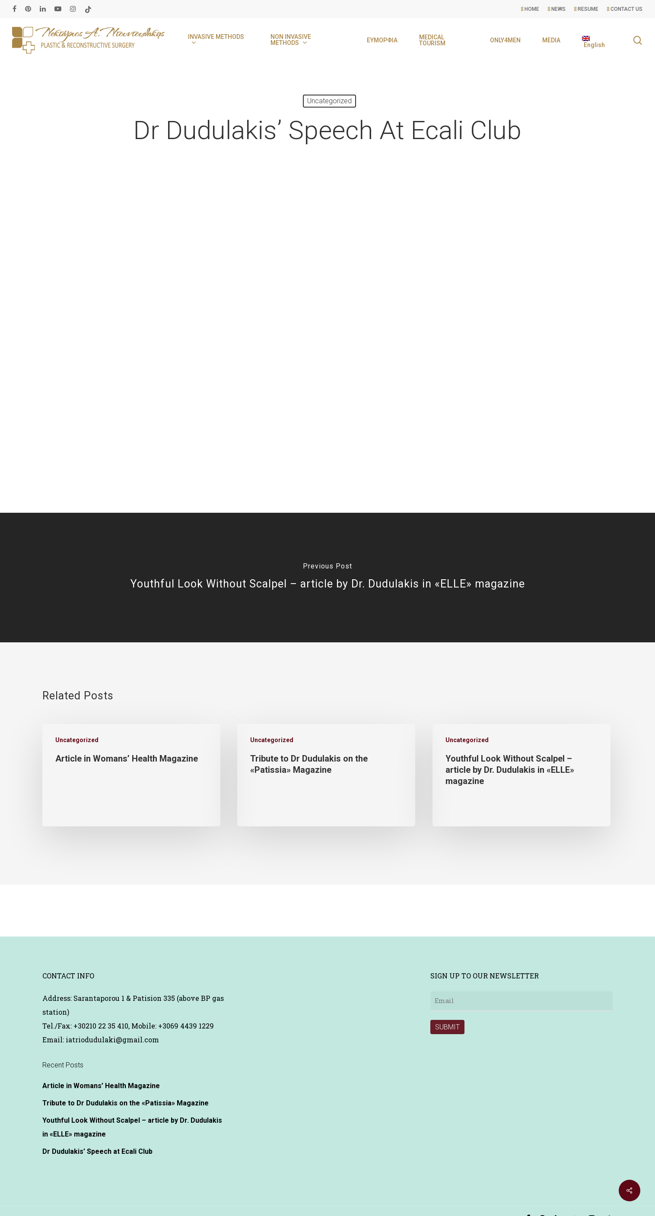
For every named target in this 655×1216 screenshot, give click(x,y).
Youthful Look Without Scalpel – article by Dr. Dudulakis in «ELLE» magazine (132, 1127)
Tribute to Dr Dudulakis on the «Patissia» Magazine (125, 1103)
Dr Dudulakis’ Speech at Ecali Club (97, 1151)
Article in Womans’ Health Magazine (101, 1086)
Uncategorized (329, 101)
